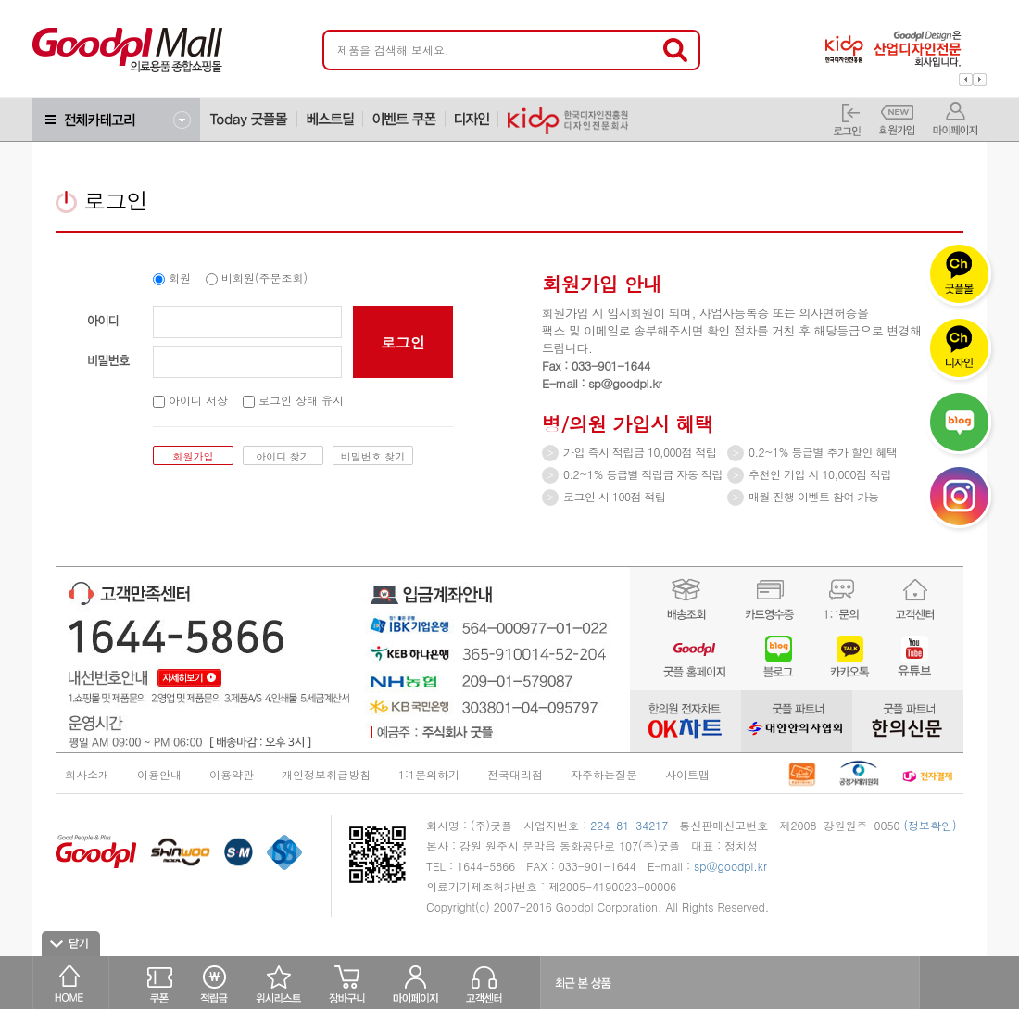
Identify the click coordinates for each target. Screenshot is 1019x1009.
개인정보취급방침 (326, 774)
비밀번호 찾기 (373, 456)
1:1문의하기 (428, 774)
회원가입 (193, 456)
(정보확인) (930, 825)
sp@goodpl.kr (730, 866)
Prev (966, 79)
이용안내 (159, 774)
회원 (172, 277)
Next (980, 79)
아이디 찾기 (283, 456)
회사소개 (87, 774)
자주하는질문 (604, 774)
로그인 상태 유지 (293, 400)
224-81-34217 (629, 825)
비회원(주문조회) (257, 277)
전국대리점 (515, 774)
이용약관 (231, 774)
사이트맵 (687, 774)
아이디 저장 (190, 400)
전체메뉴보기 (116, 119)
